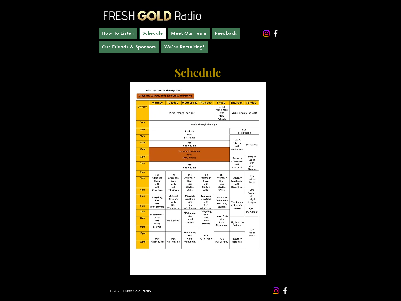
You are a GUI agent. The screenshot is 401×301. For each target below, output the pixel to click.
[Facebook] (275, 33)
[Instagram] (266, 33)
